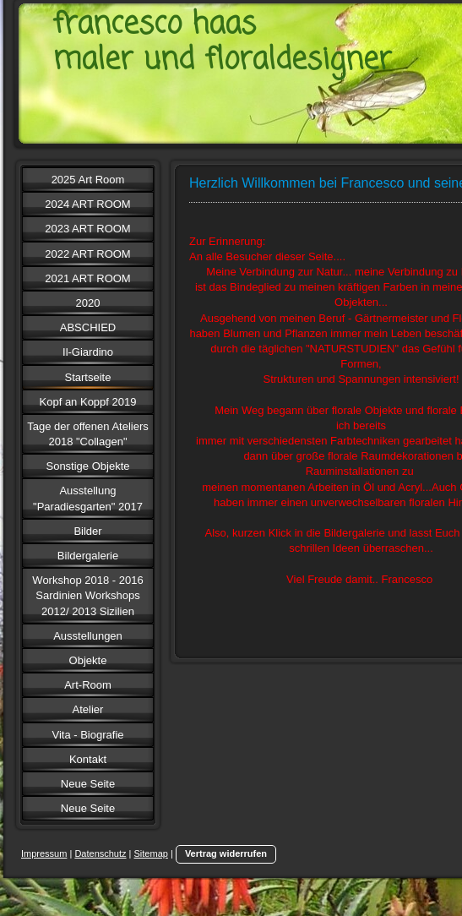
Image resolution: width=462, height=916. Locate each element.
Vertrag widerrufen (226, 853)
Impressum (44, 853)
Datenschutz (100, 853)
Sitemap (151, 853)
